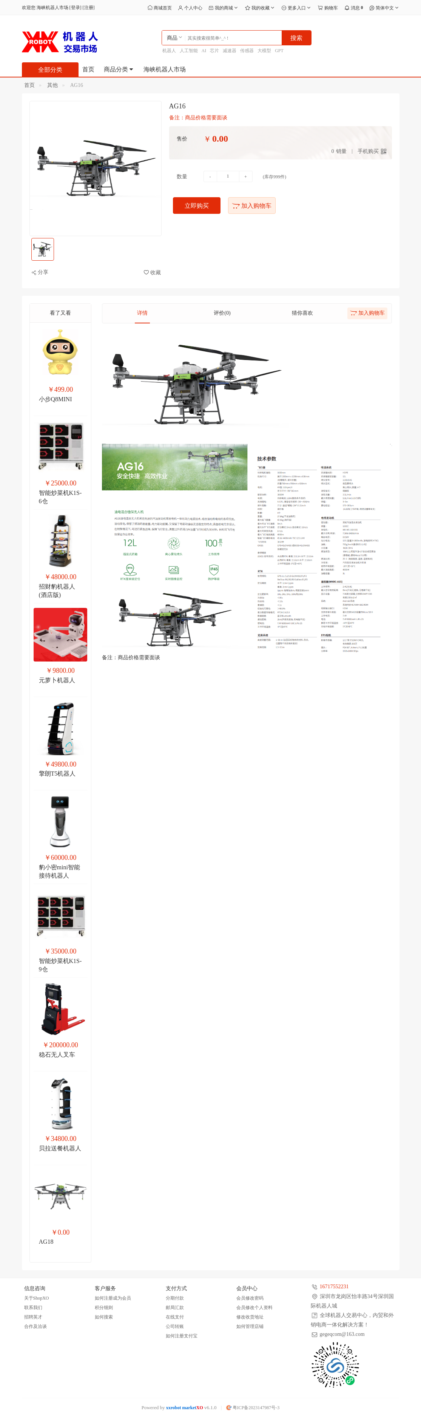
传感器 (247, 50)
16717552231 (334, 1286)
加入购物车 (251, 206)
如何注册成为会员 (113, 1298)
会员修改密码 (250, 1298)
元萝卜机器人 (57, 680)
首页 (88, 69)
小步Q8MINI (55, 399)
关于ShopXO (36, 1298)
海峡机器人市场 (164, 69)
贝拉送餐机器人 (60, 1148)
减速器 (229, 50)
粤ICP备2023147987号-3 (253, 1407)
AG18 (46, 1241)
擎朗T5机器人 (57, 773)
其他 (52, 85)
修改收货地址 (250, 1317)
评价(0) (222, 313)
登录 (75, 7)
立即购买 (197, 205)
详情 (142, 313)
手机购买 (368, 151)
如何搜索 (104, 1317)
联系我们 (33, 1307)
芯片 (214, 50)
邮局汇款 (175, 1307)
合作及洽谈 (35, 1326)
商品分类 (119, 69)
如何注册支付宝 (181, 1336)
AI (204, 50)
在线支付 (175, 1317)
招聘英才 (33, 1317)
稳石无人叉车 (57, 1054)
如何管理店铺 (250, 1326)
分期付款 (175, 1298)
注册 (88, 7)
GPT (279, 50)
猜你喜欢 (302, 313)
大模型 (264, 50)
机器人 (169, 50)
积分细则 (104, 1307)
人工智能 (189, 50)
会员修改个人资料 (254, 1307)
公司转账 (175, 1326)
